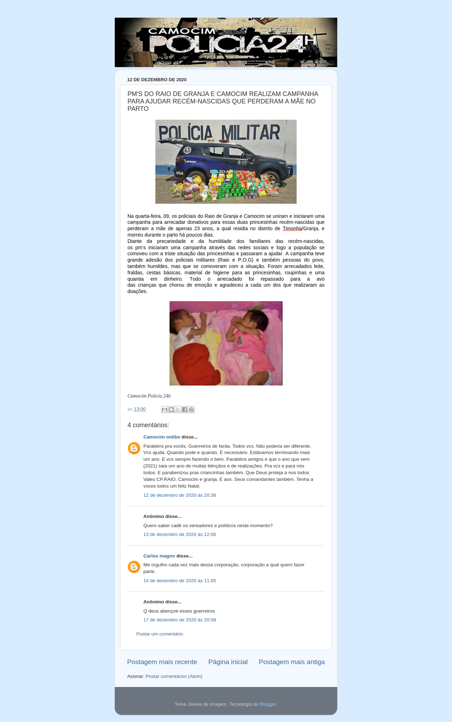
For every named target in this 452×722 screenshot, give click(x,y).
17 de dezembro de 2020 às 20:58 (179, 619)
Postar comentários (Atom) (174, 676)
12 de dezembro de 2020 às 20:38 (179, 495)
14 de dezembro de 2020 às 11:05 (179, 580)
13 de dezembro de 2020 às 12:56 (179, 534)
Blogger (268, 704)
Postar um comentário (159, 634)
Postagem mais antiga (292, 662)
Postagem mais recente (162, 662)
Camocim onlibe (161, 437)
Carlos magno (159, 556)
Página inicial (228, 662)
